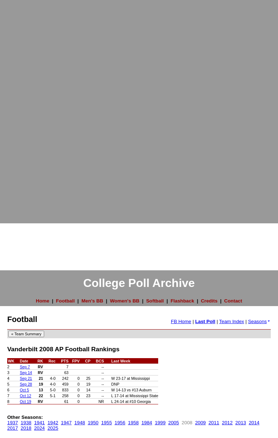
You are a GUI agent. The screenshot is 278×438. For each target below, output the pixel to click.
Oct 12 (25, 396)
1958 (133, 422)
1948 (79, 422)
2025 (52, 428)
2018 (26, 428)
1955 (106, 422)
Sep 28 (26, 384)
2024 (39, 428)
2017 (12, 428)
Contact (233, 301)
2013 (240, 422)
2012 (227, 422)
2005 (173, 422)
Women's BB (124, 301)
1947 (66, 422)
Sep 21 (26, 378)
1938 (26, 422)
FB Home (181, 321)
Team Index (231, 321)
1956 (120, 422)
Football (65, 301)
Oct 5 (24, 390)
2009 (200, 422)
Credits (209, 301)
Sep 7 (25, 367)
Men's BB (92, 301)
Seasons (259, 321)
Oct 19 (25, 401)
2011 (213, 422)
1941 (39, 422)
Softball (155, 301)
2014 (254, 422)
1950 (93, 422)
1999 (160, 422)
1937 (12, 422)
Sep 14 (26, 372)
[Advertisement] (29, 108)
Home (42, 301)
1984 (147, 422)
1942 (52, 422)
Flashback (182, 301)
